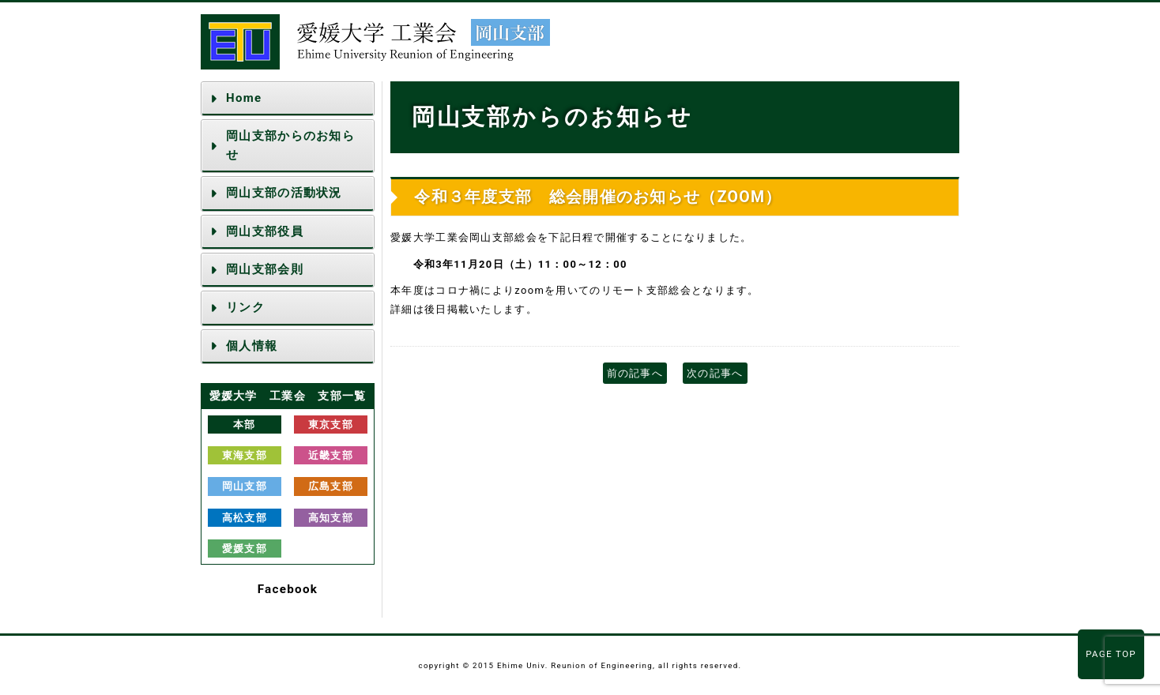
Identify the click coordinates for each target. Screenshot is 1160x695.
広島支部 (330, 486)
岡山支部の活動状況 (284, 193)
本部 (244, 424)
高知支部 (330, 518)
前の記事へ (635, 373)
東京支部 (330, 424)
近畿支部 (330, 455)
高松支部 (244, 518)
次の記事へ (715, 373)
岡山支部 (244, 486)
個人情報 (251, 346)
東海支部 (244, 455)
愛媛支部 (244, 548)
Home (244, 98)
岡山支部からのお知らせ (290, 145)
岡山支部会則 (264, 269)
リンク (245, 307)
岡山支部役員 (264, 231)
